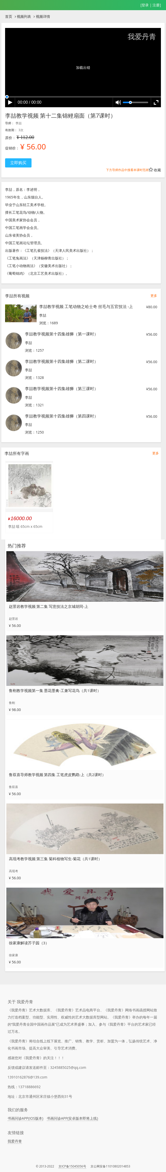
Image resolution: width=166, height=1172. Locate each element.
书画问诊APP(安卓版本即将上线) (72, 1118)
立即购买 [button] (18, 162)
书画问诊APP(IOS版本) (25, 1118)
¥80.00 (151, 306)
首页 (8, 16)
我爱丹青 (15, 1141)
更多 (153, 295)
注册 (156, 5)
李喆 (19, 123)
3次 (21, 130)
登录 (145, 5)
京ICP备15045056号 (72, 1166)
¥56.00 (151, 334)
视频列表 (24, 16)
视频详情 (43, 16)
